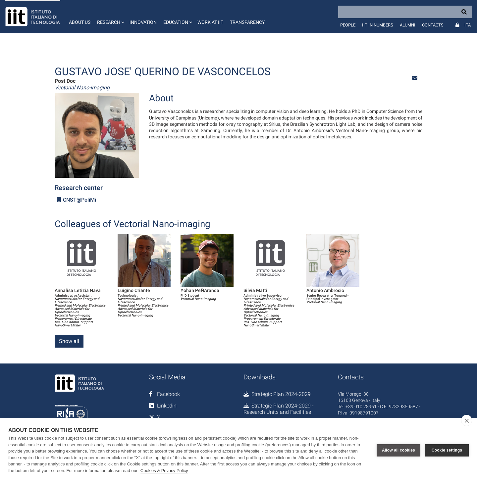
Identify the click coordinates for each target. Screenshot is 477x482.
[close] (466, 420)
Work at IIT (210, 22)
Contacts (433, 25)
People (347, 25)
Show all (69, 341)
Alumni (407, 25)
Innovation (143, 22)
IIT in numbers (377, 25)
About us (79, 22)
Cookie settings (447, 450)
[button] (110, 16)
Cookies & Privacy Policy (164, 470)
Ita (467, 25)
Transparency (247, 22)
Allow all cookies (398, 450)
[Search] (405, 12)
